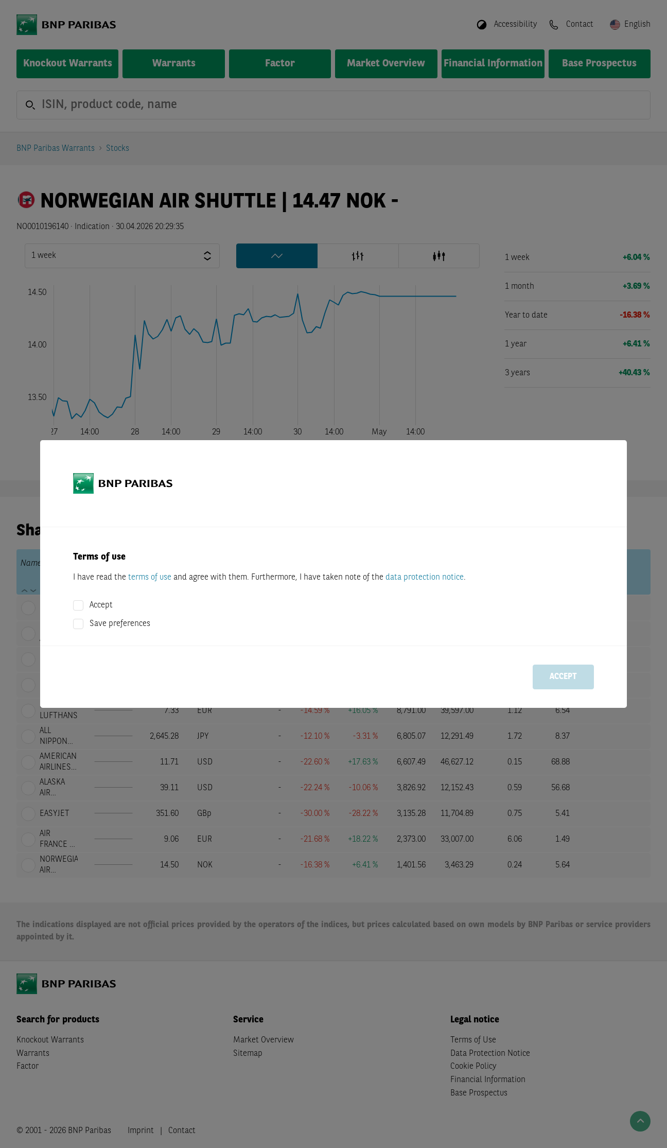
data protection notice (424, 577)
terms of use (149, 577)
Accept (101, 605)
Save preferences (120, 624)
